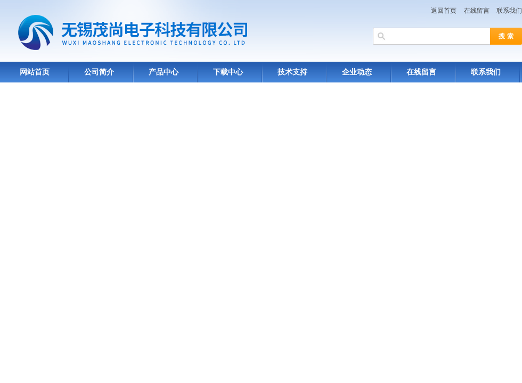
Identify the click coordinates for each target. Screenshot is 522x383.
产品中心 (163, 72)
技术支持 (292, 72)
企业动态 (357, 72)
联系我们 (509, 10)
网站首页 (35, 72)
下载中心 (228, 72)
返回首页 (443, 10)
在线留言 (477, 10)
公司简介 (99, 72)
